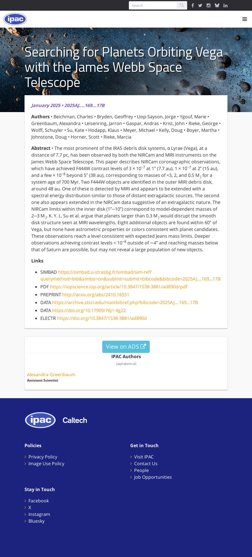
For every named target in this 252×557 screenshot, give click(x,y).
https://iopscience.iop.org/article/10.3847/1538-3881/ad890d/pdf (118, 287)
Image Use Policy (46, 463)
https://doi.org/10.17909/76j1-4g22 (89, 310)
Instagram (39, 514)
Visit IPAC (144, 457)
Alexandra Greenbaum (51, 374)
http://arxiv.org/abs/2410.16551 (95, 294)
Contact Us (146, 463)
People (141, 470)
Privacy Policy (42, 457)
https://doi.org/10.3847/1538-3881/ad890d (102, 318)
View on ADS (126, 346)
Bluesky (36, 521)
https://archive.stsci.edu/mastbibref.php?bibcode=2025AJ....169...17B (125, 302)
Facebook (38, 501)
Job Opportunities (153, 477)
